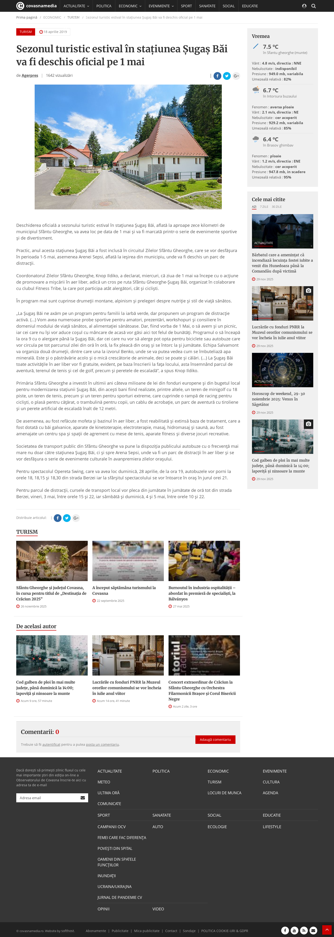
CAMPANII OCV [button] (78, 17)
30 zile (277, 206)
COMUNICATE (109, 803)
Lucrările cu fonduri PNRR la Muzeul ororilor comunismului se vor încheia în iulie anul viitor (126, 688)
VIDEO (158, 907)
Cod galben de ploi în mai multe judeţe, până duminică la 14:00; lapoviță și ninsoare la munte (45, 688)
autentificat (51, 744)
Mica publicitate (148, 928)
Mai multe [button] (74, 29)
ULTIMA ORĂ (109, 792)
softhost (67, 928)
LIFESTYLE (271, 825)
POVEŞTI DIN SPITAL (115, 847)
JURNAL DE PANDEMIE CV (120, 896)
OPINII (103, 907)
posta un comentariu (102, 744)
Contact (170, 928)
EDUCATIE (250, 6)
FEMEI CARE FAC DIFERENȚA (122, 836)
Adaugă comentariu (215, 736)
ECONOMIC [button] (130, 6)
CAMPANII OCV (111, 825)
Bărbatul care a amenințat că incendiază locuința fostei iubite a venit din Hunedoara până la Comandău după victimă (280, 262)
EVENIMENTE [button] (161, 6)
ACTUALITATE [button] (76, 6)
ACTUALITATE (263, 243)
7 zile (264, 206)
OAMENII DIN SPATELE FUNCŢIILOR (117, 860)
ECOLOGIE (217, 825)
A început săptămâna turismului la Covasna (124, 590)
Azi (254, 206)
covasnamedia (36, 6)
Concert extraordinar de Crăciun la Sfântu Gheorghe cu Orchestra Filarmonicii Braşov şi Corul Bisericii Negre (202, 690)
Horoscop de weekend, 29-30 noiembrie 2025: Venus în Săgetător (281, 391)
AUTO (158, 825)
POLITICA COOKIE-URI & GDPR (219, 928)
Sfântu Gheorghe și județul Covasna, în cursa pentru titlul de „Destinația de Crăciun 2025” (51, 593)
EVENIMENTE (274, 770)
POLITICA (103, 6)
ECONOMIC (217, 770)
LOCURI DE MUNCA (224, 792)
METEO (259, 437)
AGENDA (270, 792)
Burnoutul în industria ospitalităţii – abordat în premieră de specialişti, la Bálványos (202, 593)
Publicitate (124, 928)
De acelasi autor (36, 626)
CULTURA (271, 781)
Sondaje (187, 928)
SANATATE (207, 6)
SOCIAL (229, 6)
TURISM (27, 532)
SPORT (186, 6)
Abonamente (102, 928)
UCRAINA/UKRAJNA (115, 885)
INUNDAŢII (107, 874)
